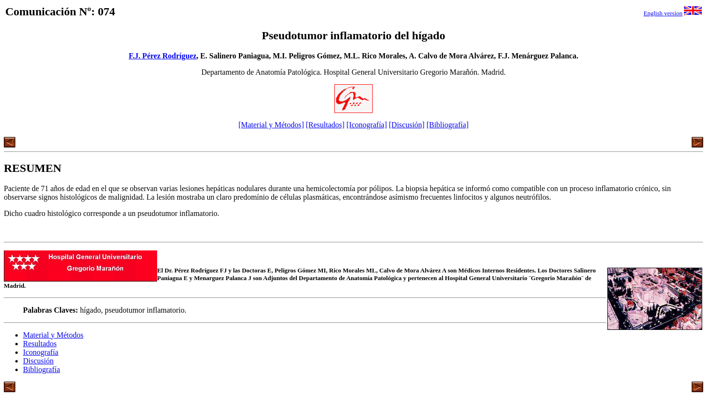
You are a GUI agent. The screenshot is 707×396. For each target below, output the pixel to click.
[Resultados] (325, 125)
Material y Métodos (53, 335)
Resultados (40, 343)
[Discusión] (407, 125)
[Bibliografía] (447, 125)
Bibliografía (41, 369)
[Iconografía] (366, 125)
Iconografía (40, 352)
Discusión (38, 361)
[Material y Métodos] (271, 125)
